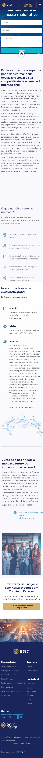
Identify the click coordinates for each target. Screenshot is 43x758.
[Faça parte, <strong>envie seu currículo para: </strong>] (36, 513)
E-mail (4, 27)
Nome (4, 19)
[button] (40, 5)
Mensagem (7, 35)
